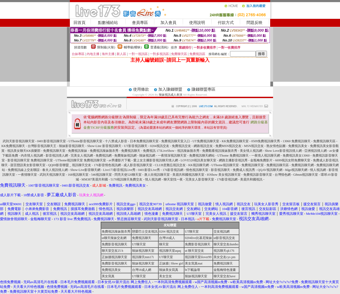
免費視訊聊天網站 (202, 155)
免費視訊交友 (181, 146)
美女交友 (165, 276)
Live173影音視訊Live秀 (119, 170)
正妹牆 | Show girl (171, 263)
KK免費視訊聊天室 (235, 141)
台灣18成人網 (141, 270)
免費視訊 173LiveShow (158, 151)
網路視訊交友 (203, 146)
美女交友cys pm (224, 257)
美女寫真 (108, 276)
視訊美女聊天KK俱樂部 (23, 151)
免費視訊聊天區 (324, 141)
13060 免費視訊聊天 (297, 141)
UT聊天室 (192, 231)
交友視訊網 (222, 231)
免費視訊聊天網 (302, 165)
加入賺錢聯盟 (170, 89)
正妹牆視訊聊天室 (114, 257)
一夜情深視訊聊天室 (172, 155)
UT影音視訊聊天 (135, 146)
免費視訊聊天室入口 (175, 141)
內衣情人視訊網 (32, 155)
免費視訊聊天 (130, 151)
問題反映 (254, 22)
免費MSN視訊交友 (228, 146)
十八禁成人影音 (116, 141)
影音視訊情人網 (57, 155)
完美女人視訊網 (82, 155)
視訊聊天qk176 (224, 251)
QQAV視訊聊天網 (270, 170)
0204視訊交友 (159, 146)
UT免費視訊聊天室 (206, 141)
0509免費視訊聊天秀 (265, 141)
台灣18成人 (167, 238)
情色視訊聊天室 (197, 170)
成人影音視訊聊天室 (138, 165)
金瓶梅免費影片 (261, 160)
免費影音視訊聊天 (114, 244)
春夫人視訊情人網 (55, 170)
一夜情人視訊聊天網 (265, 155)
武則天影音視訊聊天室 (19, 141)
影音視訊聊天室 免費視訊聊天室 (30, 160)
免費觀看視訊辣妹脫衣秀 (219, 151)
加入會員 (168, 22)
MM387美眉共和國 (95, 179)
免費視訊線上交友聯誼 (24, 170)
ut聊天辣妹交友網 (114, 238)
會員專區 (140, 22)
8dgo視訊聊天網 (296, 170)
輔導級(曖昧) (133, 47)
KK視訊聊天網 (198, 165)
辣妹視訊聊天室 (143, 251)
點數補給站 (108, 22)
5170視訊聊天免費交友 (126, 179)
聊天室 (164, 244)
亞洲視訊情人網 (315, 151)
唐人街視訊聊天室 (157, 175)
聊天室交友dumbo (226, 244)
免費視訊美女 (297, 146)
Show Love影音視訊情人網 (283, 151)
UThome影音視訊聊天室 (85, 141)
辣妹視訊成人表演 (170, 94)
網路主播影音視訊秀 (233, 160)
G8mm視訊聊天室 (305, 175)
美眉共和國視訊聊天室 (188, 175)
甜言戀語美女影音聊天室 (27, 165)
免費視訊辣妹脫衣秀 (104, 151)
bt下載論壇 (192, 270)
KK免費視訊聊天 (13, 146)
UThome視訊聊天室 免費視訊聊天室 (81, 160)
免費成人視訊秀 (244, 170)
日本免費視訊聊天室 (144, 141)
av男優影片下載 (120, 160)
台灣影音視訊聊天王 (42, 146)
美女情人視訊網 (251, 151)
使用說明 (197, 22)
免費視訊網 (104, 155)
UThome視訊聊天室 (225, 165)
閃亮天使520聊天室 (128, 175)
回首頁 (80, 22)
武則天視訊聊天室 (52, 175)
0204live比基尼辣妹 (198, 238)
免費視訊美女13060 (296, 155)
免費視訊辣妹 (77, 151)
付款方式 (226, 22)
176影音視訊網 (173, 170)
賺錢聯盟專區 (203, 89)
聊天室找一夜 (173, 179)
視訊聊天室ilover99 (198, 257)
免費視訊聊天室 (54, 151)
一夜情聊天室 (27, 175)
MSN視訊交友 (254, 146)
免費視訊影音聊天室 (257, 175)
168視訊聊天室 (78, 175)
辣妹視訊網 (147, 155)
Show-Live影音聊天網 (85, 170)
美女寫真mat (193, 263)
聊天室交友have (225, 276)
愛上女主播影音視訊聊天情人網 (155, 160)
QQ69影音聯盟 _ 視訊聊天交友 (69, 165)
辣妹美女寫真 (168, 270)
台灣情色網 (283, 175)
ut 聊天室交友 (194, 251)
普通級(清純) (159, 47)
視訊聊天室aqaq (170, 251)
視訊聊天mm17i (143, 257)
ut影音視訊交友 (224, 238)
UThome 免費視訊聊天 (233, 155)
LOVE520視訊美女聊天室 (198, 160)
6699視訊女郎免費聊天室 (292, 160)
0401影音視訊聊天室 (51, 141)
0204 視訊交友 (169, 231)
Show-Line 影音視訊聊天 (104, 146)
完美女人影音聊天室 (199, 179)
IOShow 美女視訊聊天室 (224, 175)
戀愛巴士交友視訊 (145, 231)
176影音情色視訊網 (107, 165)
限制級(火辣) (106, 47)
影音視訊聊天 (220, 170)
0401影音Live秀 (149, 170)
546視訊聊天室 (101, 175)
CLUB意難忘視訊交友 (170, 165)
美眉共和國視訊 (251, 179)
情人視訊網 (318, 170)
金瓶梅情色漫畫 (225, 270)
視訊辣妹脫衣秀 (188, 151)
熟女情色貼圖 (276, 146)
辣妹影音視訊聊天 (71, 146)
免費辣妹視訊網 (125, 155)
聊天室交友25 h (112, 251)
